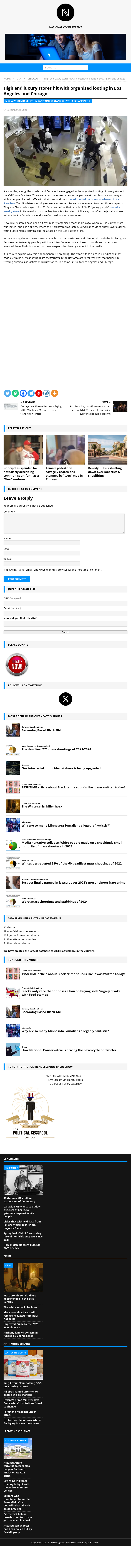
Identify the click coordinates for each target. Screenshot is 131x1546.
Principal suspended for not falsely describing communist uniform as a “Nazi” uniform (21, 473)
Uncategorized (43, 746)
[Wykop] (46, 393)
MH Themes (93, 1542)
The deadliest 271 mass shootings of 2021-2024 (56, 749)
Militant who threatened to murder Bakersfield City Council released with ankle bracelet (17, 1502)
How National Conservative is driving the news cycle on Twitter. (69, 1050)
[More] (54, 393)
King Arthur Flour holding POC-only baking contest (23, 1384)
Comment (9, 511)
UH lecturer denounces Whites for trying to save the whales (22, 1421)
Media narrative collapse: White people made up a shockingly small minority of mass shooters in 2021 (72, 844)
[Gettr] (38, 393)
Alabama (25, 879)
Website (8, 559)
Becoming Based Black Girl (41, 730)
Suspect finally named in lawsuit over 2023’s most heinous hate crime (73, 882)
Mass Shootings (29, 746)
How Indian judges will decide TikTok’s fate (22, 1246)
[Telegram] (31, 393)
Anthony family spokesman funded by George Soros (21, 1334)
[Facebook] (23, 393)
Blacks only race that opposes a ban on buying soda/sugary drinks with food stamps (71, 992)
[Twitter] (7, 393)
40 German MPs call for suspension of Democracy (19, 1199)
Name (7, 538)
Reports (25, 765)
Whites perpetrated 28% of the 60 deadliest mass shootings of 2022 (72, 863)
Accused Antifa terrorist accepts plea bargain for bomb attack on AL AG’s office (17, 1469)
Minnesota (26, 822)
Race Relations (36, 727)
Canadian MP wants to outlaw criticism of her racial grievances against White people (22, 1211)
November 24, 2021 (16, 109)
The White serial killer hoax (42, 806)
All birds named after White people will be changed (21, 1393)
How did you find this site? (20, 618)
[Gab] (15, 393)
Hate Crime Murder (39, 879)
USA (19, 78)
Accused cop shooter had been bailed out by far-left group (18, 1529)
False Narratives (29, 839)
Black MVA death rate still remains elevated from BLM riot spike (21, 1316)
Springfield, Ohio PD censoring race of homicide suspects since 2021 (23, 1236)
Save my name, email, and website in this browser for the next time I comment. (54, 569)
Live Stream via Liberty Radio (65, 1079)
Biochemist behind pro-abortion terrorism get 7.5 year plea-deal (18, 1517)
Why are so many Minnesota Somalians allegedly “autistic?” (66, 825)
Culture (25, 727)
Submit (65, 632)
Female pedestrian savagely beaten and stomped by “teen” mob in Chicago (64, 473)
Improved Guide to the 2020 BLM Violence (21, 1325)
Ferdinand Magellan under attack (20, 1413)
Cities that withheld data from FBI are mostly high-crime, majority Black (22, 1225)
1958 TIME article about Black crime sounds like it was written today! (73, 787)
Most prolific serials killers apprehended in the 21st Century (20, 1299)
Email (7, 548)
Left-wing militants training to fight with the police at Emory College (16, 1485)
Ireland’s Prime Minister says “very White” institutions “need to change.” (23, 1403)
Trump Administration (32, 988)
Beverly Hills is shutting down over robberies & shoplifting (105, 472)
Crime (24, 784)
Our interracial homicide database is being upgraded (61, 768)
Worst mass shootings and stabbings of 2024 (55, 901)
